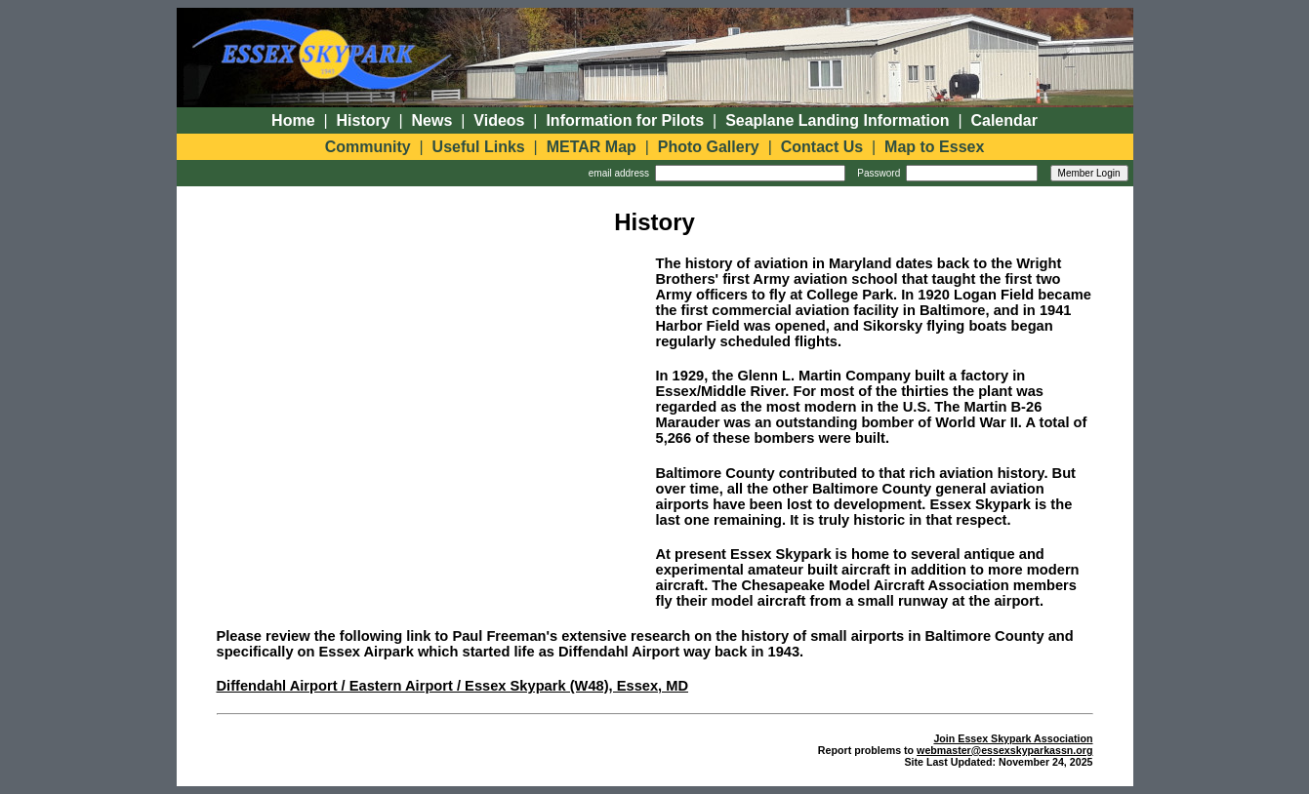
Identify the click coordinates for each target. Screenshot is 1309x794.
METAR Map (591, 147)
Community (368, 147)
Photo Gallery (708, 147)
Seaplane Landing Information (837, 120)
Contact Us (822, 147)
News (432, 120)
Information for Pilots (625, 120)
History (363, 120)
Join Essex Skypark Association (1012, 738)
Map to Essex (934, 147)
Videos (498, 120)
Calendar (1003, 120)
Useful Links (478, 147)
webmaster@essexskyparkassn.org (1004, 750)
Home (292, 120)
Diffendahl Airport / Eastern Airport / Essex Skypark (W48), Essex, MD (453, 686)
